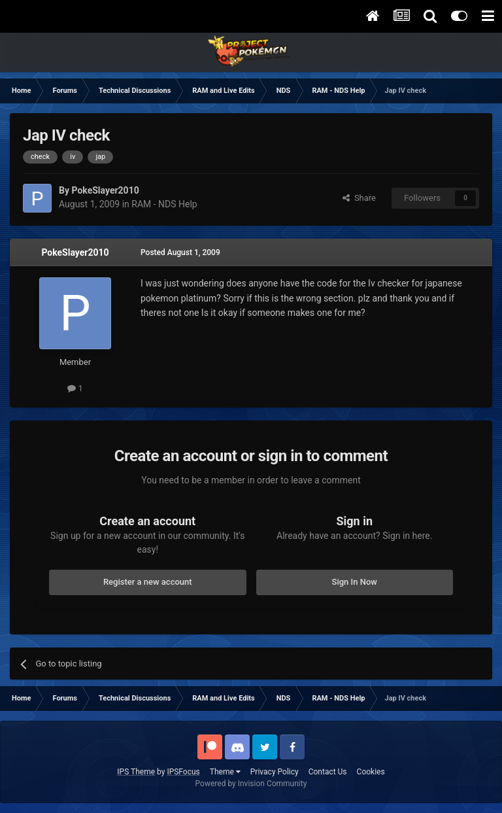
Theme (225, 771)
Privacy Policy (274, 771)
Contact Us (328, 771)
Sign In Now (354, 582)
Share (359, 198)
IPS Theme (136, 771)
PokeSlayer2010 (75, 252)
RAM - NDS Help (164, 204)
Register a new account (147, 582)
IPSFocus (183, 771)
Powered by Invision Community (251, 783)
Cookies (371, 771)
